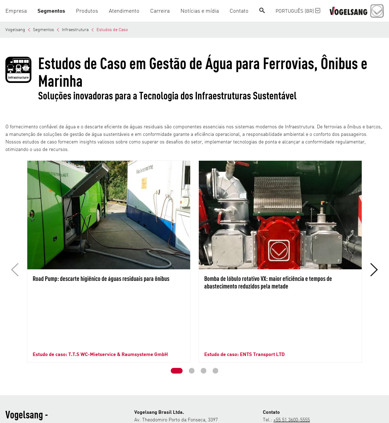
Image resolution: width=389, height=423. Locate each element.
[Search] (262, 10)
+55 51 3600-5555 (291, 365)
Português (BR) (298, 11)
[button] (18, 10)
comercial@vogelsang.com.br (311, 373)
